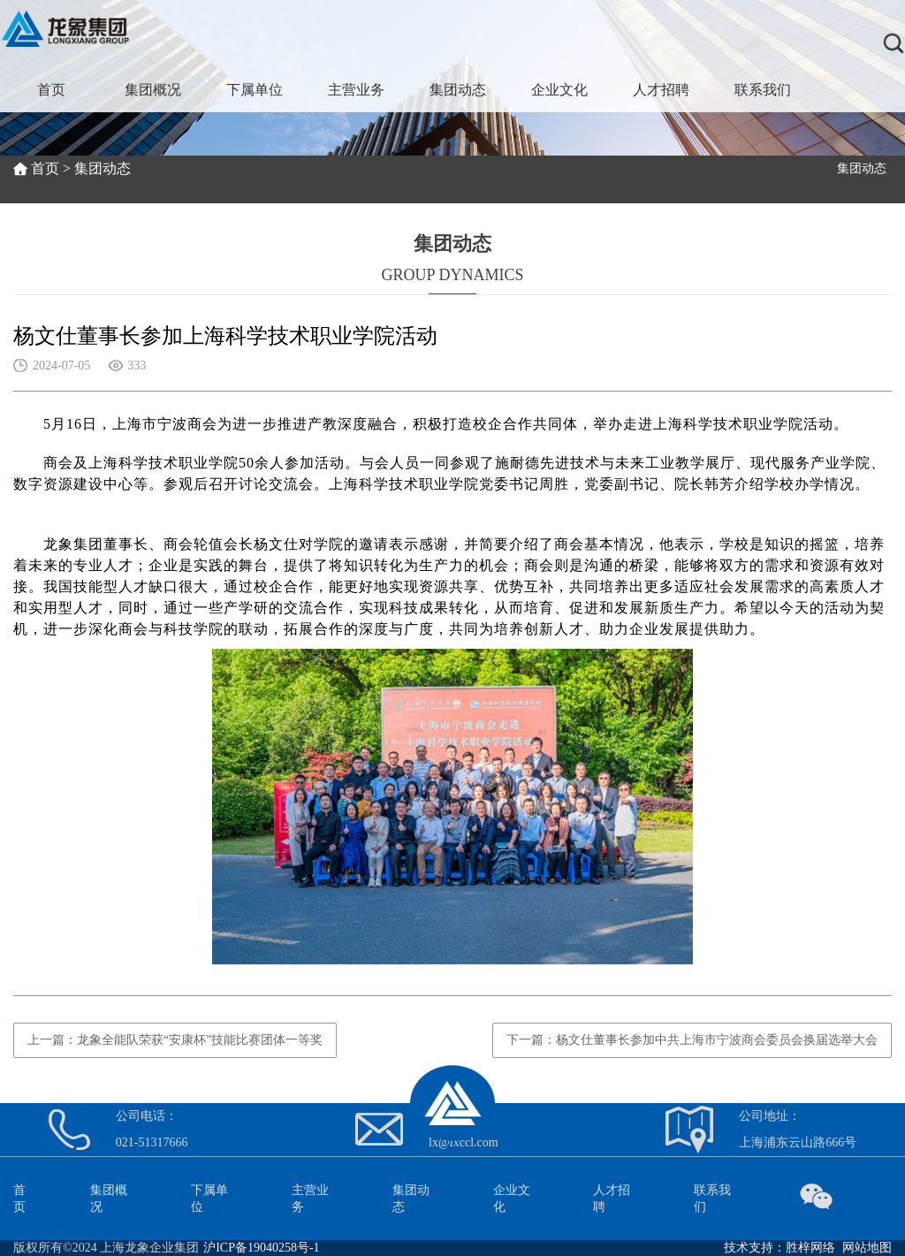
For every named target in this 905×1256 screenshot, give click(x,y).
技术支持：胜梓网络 (779, 1247)
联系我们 (762, 89)
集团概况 (153, 89)
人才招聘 (661, 89)
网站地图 (867, 1247)
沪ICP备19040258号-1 (261, 1247)
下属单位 (254, 89)
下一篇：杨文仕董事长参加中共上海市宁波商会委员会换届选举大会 (692, 1040)
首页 (51, 89)
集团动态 (458, 89)
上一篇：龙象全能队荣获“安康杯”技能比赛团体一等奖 (175, 1040)
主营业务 (356, 89)
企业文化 (559, 89)
